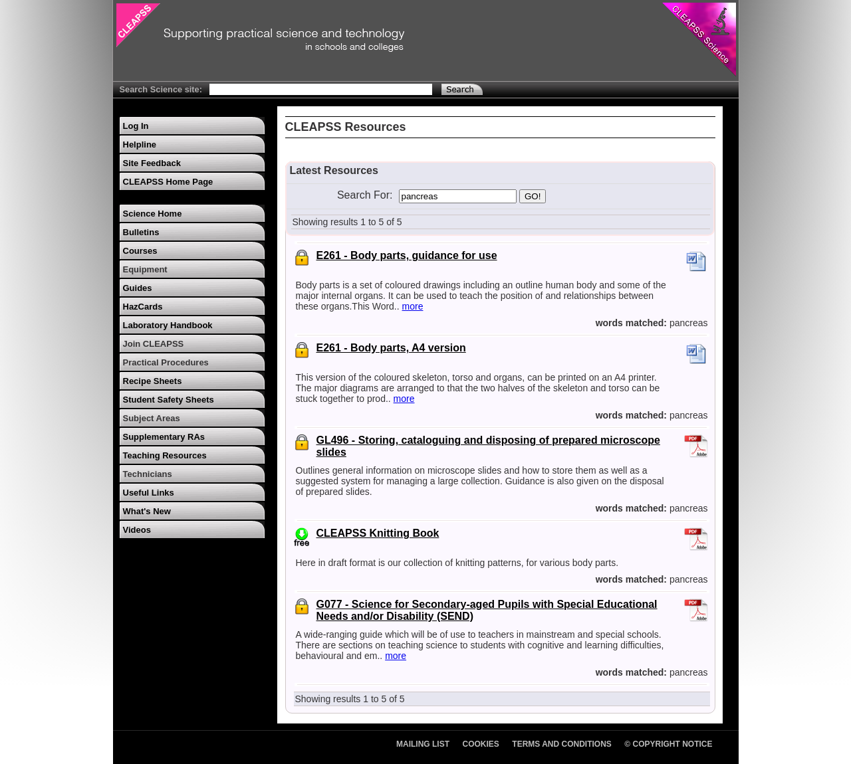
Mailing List (422, 744)
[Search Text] (320, 89)
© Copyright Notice (668, 744)
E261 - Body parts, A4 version (391, 347)
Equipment (145, 269)
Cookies (481, 744)
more (413, 306)
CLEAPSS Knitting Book (377, 533)
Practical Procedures (166, 362)
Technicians (147, 474)
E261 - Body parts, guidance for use (406, 255)
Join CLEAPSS (153, 344)
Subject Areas (151, 418)
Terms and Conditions (562, 744)
